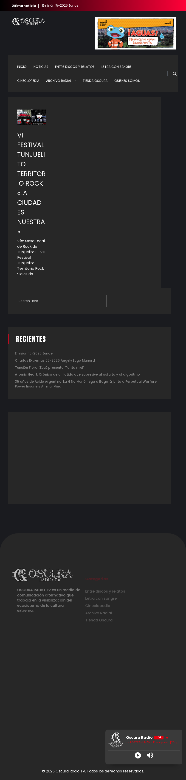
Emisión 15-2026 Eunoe (60, 5)
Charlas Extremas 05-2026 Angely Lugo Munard (55, 360)
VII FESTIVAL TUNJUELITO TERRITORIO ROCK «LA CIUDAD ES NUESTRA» (31, 183)
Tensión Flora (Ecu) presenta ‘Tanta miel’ (49, 367)
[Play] (138, 755)
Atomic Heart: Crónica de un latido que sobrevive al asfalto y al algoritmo (77, 374)
